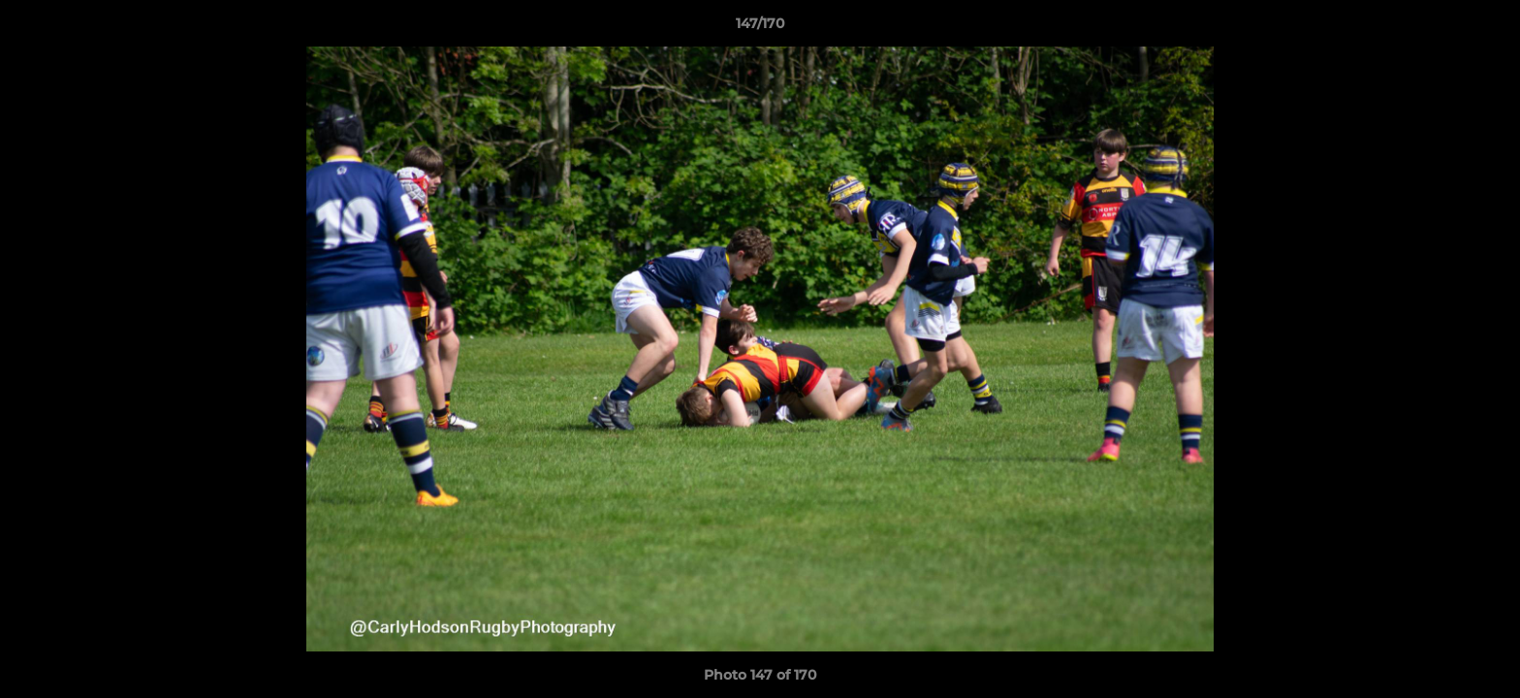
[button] (1485, 28)
